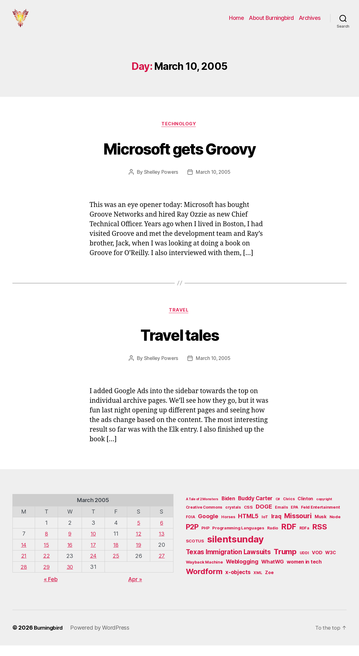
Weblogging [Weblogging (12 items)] (242, 573)
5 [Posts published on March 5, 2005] (139, 534)
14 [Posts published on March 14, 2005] (24, 556)
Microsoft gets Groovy (179, 157)
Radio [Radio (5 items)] (272, 539)
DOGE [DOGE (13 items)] (264, 517)
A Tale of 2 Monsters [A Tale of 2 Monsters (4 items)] (202, 511)
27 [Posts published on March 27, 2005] (162, 567)
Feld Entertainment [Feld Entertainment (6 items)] (320, 518)
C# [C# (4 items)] (278, 511)
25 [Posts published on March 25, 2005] (116, 567)
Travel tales (179, 345)
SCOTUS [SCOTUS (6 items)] (195, 552)
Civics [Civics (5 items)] (288, 510)
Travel (179, 321)
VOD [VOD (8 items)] (317, 564)
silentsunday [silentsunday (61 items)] (235, 550)
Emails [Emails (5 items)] (281, 518)
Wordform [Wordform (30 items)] (204, 582)
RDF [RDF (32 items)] (288, 538)
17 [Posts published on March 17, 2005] (93, 556)
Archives (310, 22)
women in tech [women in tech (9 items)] (304, 573)
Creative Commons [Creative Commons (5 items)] (204, 518)
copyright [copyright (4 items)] (324, 511)
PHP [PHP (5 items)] (205, 539)
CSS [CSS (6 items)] (248, 518)
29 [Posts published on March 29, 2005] (46, 577)
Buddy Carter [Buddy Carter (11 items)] (255, 509)
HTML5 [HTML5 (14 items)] (248, 527)
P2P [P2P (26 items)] (192, 538)
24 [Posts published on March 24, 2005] (93, 567)
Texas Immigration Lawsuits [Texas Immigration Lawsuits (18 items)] (228, 563)
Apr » (135, 590)
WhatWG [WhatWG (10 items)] (272, 573)
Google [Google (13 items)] (208, 527)
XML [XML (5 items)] (258, 584)
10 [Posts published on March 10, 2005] (93, 544)
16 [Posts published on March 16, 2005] (70, 556)
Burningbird (50, 638)
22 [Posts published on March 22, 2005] (46, 567)
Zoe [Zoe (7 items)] (269, 583)
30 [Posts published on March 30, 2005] (69, 577)
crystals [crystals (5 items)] (233, 518)
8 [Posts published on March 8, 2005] (47, 544)
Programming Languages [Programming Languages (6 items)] (238, 539)
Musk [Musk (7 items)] (320, 528)
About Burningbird (271, 22)
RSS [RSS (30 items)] (319, 538)
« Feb (51, 590)
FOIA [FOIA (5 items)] (190, 528)
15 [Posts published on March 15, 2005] (47, 556)
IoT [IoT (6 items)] (265, 528)
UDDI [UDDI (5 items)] (304, 564)
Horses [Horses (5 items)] (228, 528)
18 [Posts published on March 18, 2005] (116, 556)
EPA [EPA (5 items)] (294, 518)
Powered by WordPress (102, 638)
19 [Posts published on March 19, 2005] (139, 556)
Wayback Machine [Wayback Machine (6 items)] (204, 573)
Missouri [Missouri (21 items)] (298, 527)
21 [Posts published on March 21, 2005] (24, 567)
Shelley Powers (159, 182)
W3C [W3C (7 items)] (330, 564)
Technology (180, 134)
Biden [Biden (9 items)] (228, 510)
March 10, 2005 (213, 182)
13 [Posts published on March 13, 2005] (162, 544)
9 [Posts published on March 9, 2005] (70, 544)
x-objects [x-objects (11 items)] (238, 583)
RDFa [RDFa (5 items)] (304, 539)
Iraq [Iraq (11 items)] (276, 527)
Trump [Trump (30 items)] (285, 563)
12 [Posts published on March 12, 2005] (139, 544)
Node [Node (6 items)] (335, 528)
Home (236, 22)
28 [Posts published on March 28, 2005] (24, 577)
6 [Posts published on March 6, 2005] (162, 534)
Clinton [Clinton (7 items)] (305, 510)
